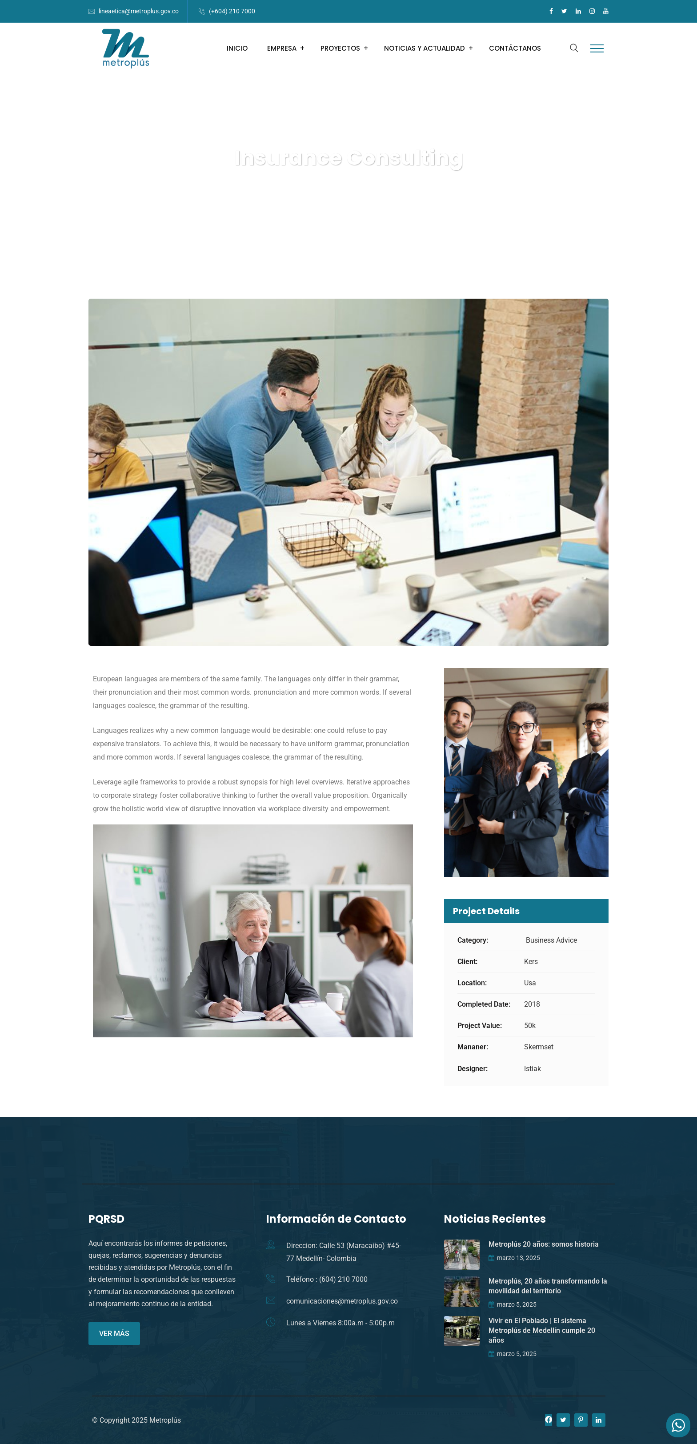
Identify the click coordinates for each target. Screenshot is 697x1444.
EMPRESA (281, 48)
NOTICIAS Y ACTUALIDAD (424, 48)
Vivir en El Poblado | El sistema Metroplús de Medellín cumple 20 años (542, 1330)
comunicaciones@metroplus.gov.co (342, 1301)
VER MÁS (114, 1333)
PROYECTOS (340, 48)
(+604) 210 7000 (232, 11)
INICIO (237, 48)
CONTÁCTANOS (515, 48)
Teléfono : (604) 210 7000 (327, 1279)
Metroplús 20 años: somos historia (544, 1244)
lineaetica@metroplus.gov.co (139, 11)
